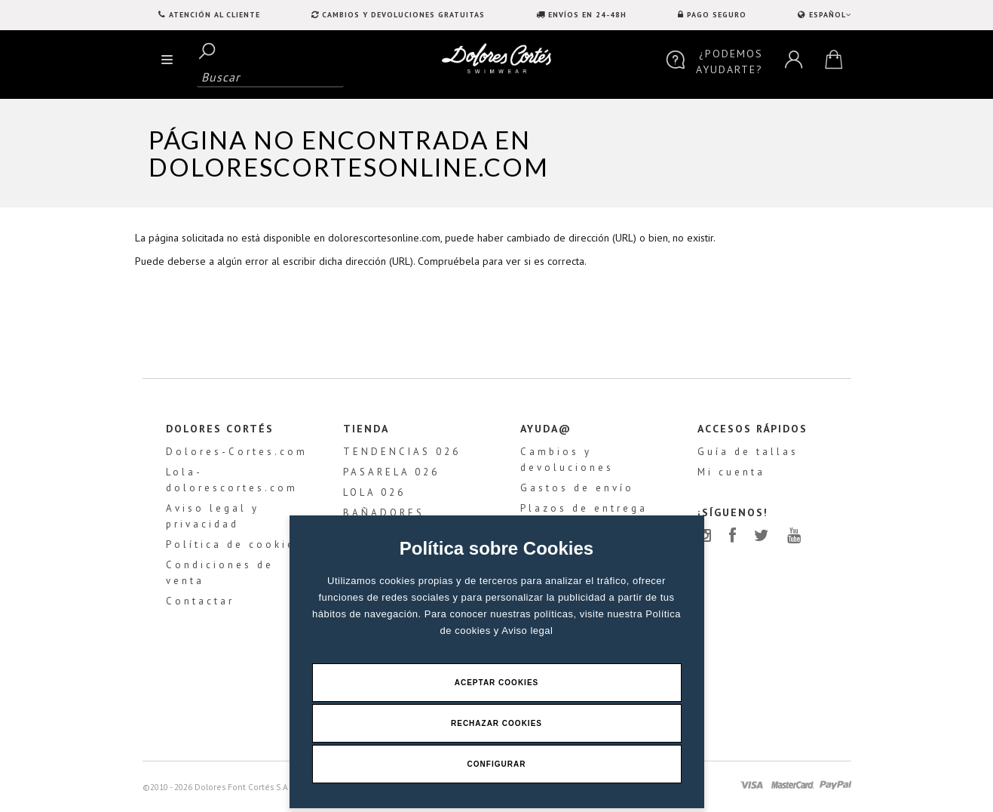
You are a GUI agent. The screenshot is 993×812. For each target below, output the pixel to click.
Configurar (496, 764)
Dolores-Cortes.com (237, 452)
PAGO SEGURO (716, 15)
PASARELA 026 (391, 472)
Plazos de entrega (584, 509)
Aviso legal (527, 630)
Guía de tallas (747, 452)
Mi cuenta (731, 472)
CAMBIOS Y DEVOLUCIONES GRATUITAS (403, 15)
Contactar (200, 601)
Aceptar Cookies (497, 682)
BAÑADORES (383, 513)
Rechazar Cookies (496, 723)
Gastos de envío (577, 488)
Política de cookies (234, 545)
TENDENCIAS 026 (402, 452)
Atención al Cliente (214, 15)
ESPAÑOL (828, 15)
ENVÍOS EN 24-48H (587, 15)
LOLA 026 (374, 493)
